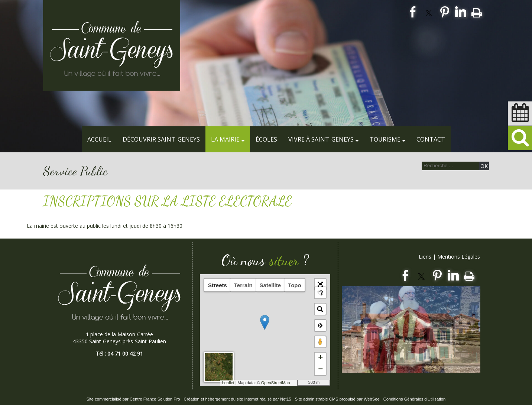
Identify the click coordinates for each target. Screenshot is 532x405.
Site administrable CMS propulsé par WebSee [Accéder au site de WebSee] (337, 399)
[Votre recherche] (449, 165)
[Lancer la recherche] (484, 166)
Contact (430, 139)
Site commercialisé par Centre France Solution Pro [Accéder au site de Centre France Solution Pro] (133, 399)
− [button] (320, 369)
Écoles (266, 139)
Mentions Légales (458, 256)
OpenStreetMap (275, 382)
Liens (425, 256)
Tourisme (385, 139)
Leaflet (228, 382)
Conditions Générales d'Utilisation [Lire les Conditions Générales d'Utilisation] (414, 399)
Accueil (99, 139)
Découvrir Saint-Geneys (161, 139)
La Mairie (225, 139)
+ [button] (320, 358)
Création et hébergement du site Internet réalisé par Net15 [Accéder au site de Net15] (237, 399)
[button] (320, 284)
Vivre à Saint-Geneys (321, 139)
